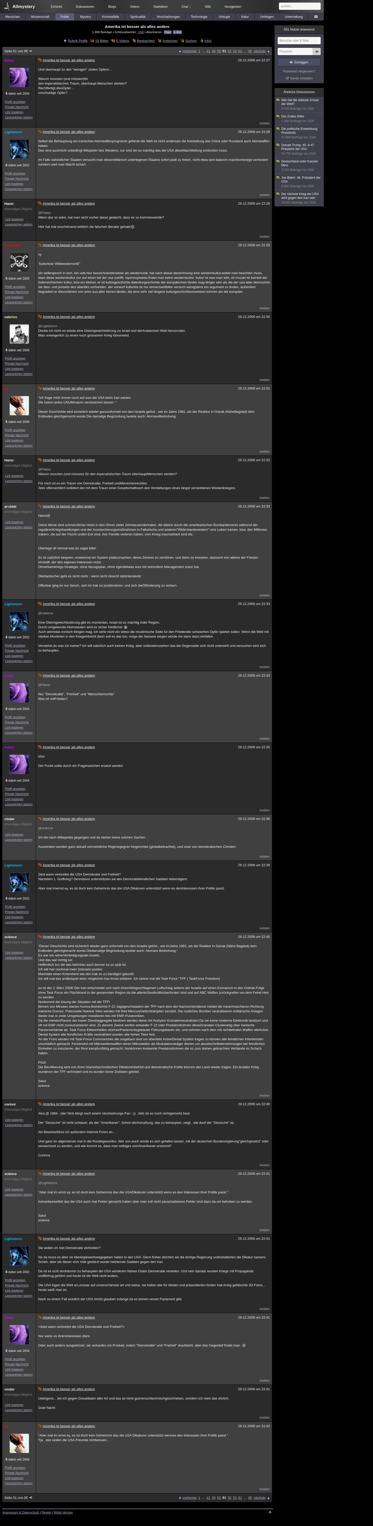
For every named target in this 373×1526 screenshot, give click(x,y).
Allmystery (23, 6)
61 (240, 51)
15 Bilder (102, 41)
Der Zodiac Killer (299, 119)
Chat (186, 7)
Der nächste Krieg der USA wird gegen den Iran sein (299, 198)
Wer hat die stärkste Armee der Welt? (299, 104)
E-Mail (177, 32)
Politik (65, 17)
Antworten (170, 41)
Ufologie (224, 17)
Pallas (9, 60)
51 (224, 51)
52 (229, 51)
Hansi (8, 204)
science (10, 937)
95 (250, 51)
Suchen (191, 41)
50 (219, 51)
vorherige (190, 51)
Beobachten (146, 41)
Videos (134, 7)
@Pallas (44, 213)
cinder (9, 819)
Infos (208, 41)
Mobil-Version (63, 1512)
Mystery (85, 17)
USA (141, 32)
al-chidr (10, 506)
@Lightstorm (47, 326)
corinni (10, 1104)
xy (6, 389)
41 (208, 51)
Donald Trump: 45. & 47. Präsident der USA (299, 149)
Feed (168, 32)
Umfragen (267, 17)
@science (45, 828)
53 (234, 51)
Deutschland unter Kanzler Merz (299, 166)
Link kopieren (14, 112)
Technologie (199, 17)
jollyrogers (12, 245)
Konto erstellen (301, 78)
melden (265, 123)
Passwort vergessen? (299, 71)
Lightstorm (13, 132)
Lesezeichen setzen (18, 117)
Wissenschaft (40, 17)
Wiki (208, 7)
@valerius (45, 613)
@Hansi (44, 685)
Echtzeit (56, 7)
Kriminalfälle (110, 17)
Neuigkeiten (233, 7)
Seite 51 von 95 (18, 51)
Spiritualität (138, 17)
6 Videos (122, 41)
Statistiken (160, 7)
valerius (10, 317)
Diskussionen (85, 7)
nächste (260, 51)
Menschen (12, 17)
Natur (245, 17)
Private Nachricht (16, 107)
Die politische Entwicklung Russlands (299, 133)
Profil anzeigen (15, 102)
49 (213, 51)
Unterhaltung (294, 17)
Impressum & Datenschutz (21, 1512)
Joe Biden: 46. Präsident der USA (299, 182)
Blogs (112, 7)
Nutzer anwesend (299, 29)
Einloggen (301, 62)
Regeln (47, 1512)
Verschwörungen (168, 17)
